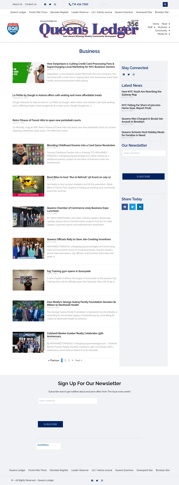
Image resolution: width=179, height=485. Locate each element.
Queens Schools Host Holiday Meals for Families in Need (143, 134)
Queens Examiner (124, 12)
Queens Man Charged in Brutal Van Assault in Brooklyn (142, 120)
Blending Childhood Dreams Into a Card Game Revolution (81, 145)
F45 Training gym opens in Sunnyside (69, 271)
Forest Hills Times (38, 12)
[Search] (165, 4)
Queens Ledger (18, 12)
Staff (151, 27)
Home (156, 24)
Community (162, 30)
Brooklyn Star (162, 12)
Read (166, 24)
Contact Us (30, 4)
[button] (125, 207)
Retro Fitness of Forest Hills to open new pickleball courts (47, 120)
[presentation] (143, 166)
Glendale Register (59, 12)
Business (164, 27)
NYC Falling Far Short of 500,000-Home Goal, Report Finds (141, 107)
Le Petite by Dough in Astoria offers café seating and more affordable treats (57, 95)
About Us (17, 4)
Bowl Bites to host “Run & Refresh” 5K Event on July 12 (79, 177)
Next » (78, 360)
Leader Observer (80, 12)
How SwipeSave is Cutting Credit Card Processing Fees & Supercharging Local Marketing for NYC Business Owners (81, 65)
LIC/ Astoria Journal (102, 12)
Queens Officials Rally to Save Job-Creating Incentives (79, 239)
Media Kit (164, 34)
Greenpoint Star (144, 12)
